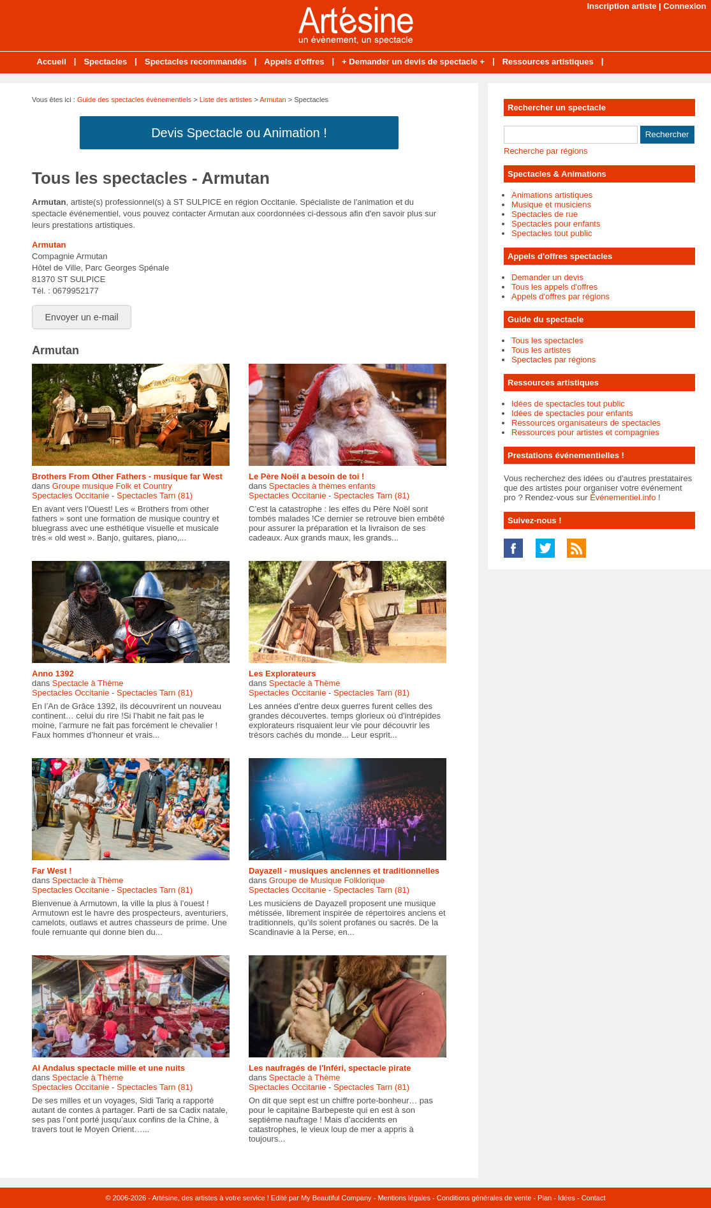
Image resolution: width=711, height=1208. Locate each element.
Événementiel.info (623, 497)
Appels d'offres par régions (560, 296)
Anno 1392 (53, 673)
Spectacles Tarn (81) (155, 495)
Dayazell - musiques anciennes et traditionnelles (344, 871)
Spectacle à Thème (88, 683)
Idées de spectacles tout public (568, 403)
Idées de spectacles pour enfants (572, 413)
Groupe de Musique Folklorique (327, 880)
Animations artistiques (551, 195)
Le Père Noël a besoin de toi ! (306, 476)
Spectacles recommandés (196, 61)
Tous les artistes (541, 350)
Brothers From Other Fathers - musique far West (127, 476)
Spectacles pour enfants (555, 223)
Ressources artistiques (548, 61)
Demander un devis (547, 277)
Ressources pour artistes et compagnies (585, 432)
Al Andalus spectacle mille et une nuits (108, 1068)
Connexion (684, 6)
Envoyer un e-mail (82, 317)
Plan (545, 1198)
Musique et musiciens (551, 204)
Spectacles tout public (551, 233)
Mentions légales (403, 1198)
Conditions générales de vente (484, 1198)
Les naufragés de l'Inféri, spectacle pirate (330, 1068)
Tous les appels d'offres (554, 287)
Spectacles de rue (544, 214)
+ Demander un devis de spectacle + (413, 61)
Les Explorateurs (282, 673)
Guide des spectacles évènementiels (134, 99)
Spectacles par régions (553, 359)
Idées (566, 1198)
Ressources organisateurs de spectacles (586, 423)
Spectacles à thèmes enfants (322, 486)
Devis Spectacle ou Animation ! (239, 133)
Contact (594, 1198)
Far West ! (52, 871)
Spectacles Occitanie (70, 495)
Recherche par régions (546, 151)
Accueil (51, 61)
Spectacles (105, 61)
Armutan (273, 99)
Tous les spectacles (547, 340)
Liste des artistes (226, 99)
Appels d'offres (294, 61)
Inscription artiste (621, 6)
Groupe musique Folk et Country (112, 486)
